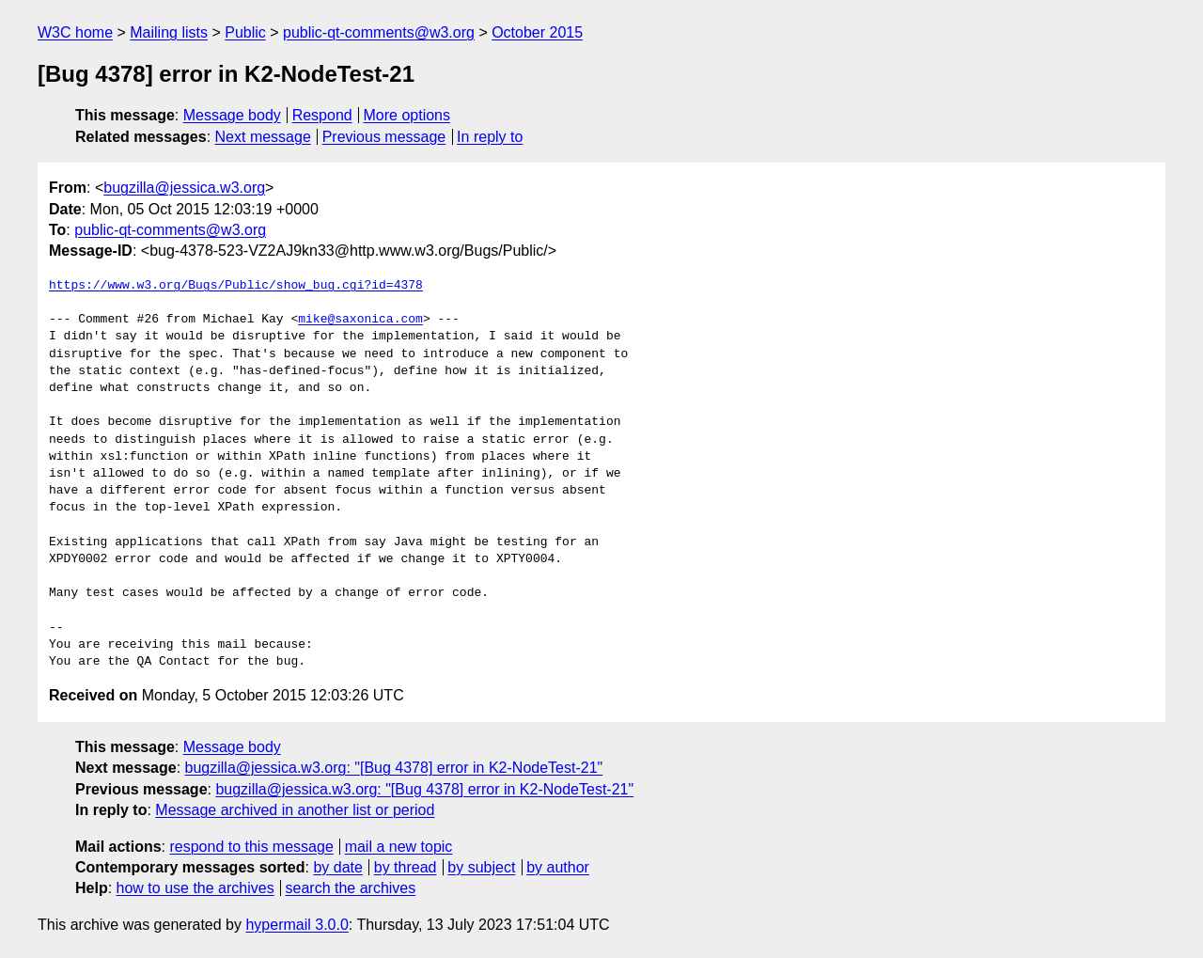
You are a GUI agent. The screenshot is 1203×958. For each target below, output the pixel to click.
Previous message (384, 137)
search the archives (351, 888)
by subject (481, 867)
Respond (322, 115)
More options (407, 115)
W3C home (75, 32)
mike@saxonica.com (360, 319)
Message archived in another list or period (294, 810)
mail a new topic (399, 847)
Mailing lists (169, 32)
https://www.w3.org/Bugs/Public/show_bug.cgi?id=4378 (236, 285)
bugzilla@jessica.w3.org (184, 188)
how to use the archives (195, 888)
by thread (405, 867)
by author (557, 867)
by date (337, 867)
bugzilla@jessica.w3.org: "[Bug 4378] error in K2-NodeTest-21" (394, 768)
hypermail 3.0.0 (296, 925)
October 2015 (537, 32)
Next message (263, 137)
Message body (232, 115)
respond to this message (251, 847)
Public (245, 32)
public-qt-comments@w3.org (379, 32)
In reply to (490, 137)
